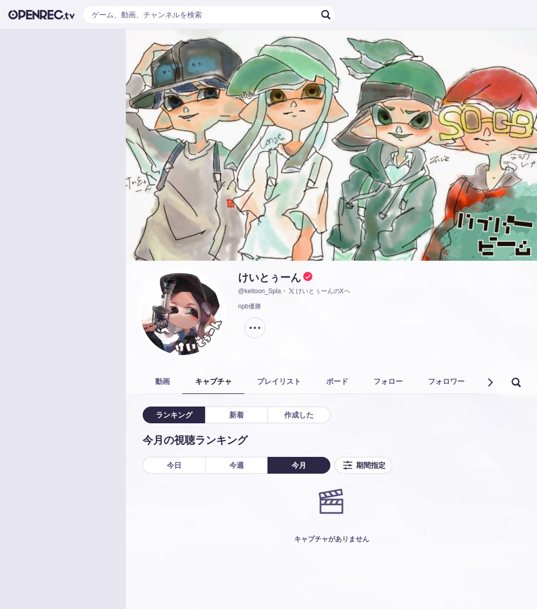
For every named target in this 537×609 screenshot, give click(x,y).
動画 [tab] (162, 381)
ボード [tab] (337, 381)
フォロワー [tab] (446, 381)
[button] (490, 382)
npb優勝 (249, 306)
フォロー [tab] (388, 381)
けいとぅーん (269, 277)
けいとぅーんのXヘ (318, 291)
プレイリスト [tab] (279, 381)
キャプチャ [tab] (213, 381)
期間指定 (363, 465)
